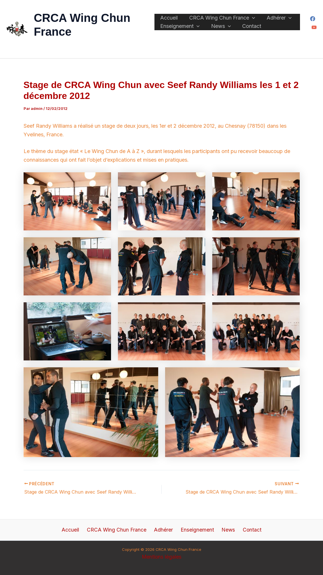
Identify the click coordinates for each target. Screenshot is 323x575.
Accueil (169, 15)
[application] (246, 15)
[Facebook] (311, 18)
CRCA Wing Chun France (216, 15)
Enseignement (180, 29)
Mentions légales (162, 556)
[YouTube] (313, 27)
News (215, 29)
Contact (240, 29)
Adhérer (267, 15)
